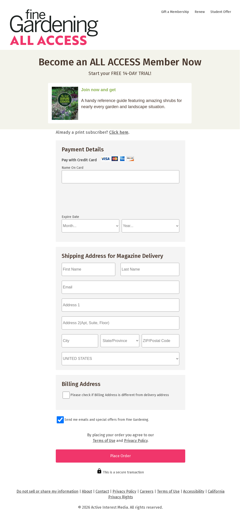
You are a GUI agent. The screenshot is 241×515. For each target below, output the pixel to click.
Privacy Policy (136, 440)
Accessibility (193, 491)
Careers (146, 491)
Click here (118, 132)
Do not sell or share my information (47, 491)
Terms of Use (104, 440)
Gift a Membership (175, 12)
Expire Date (70, 217)
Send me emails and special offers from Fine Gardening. (106, 420)
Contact (102, 491)
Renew (200, 12)
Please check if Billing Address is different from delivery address (119, 395)
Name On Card (72, 168)
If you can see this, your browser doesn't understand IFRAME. (83, 201)
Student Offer (220, 12)
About (87, 491)
